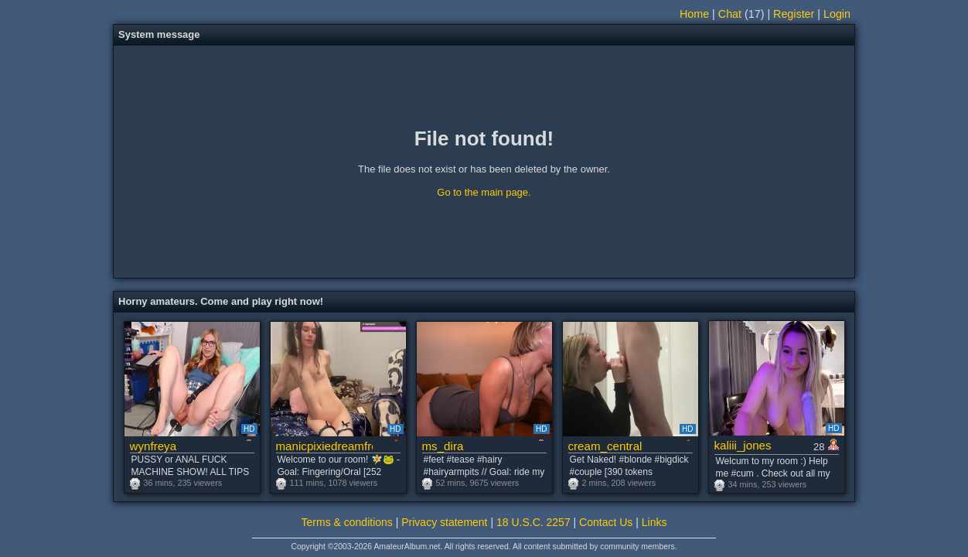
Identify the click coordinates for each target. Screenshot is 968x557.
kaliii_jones (743, 445)
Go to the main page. (483, 192)
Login (836, 14)
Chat (729, 14)
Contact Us (605, 522)
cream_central (605, 446)
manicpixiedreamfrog (324, 446)
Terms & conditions (347, 522)
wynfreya (153, 446)
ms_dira (443, 446)
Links (654, 522)
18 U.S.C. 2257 (533, 522)
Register (793, 14)
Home (694, 14)
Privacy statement (444, 522)
